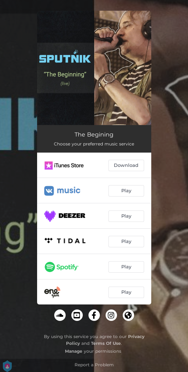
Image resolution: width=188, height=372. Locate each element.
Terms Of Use (106, 343)
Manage (73, 351)
